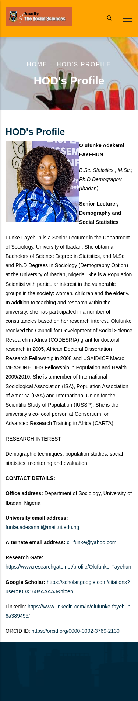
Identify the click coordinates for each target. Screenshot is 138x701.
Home (37, 64)
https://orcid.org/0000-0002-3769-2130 (76, 631)
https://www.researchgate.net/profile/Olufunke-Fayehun (68, 567)
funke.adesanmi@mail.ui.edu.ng (42, 527)
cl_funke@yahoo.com (92, 542)
